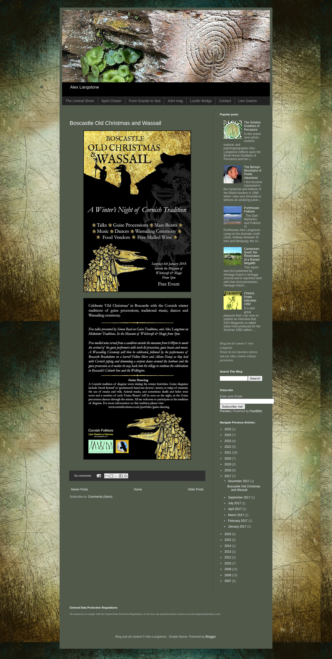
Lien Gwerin (247, 101)
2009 (228, 569)
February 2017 (238, 521)
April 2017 (235, 509)
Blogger (211, 636)
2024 (228, 435)
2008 (228, 575)
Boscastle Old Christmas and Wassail (115, 123)
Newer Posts (79, 489)
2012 (228, 557)
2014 (228, 546)
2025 (228, 429)
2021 (228, 452)
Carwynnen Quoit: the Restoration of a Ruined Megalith (251, 256)
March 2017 (236, 515)
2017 (228, 476)
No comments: (83, 475)
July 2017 (235, 503)
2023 (228, 441)
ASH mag (175, 101)
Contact (225, 101)
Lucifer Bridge (201, 101)
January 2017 (237, 526)
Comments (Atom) (100, 496)
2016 (228, 534)
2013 (228, 551)
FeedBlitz (256, 411)
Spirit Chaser (111, 101)
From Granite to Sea (145, 101)
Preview (225, 411)
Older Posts (196, 489)
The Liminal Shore (80, 101)
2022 (228, 447)
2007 (228, 581)
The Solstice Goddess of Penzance (252, 126)
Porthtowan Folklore (251, 209)
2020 (228, 458)
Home (138, 489)
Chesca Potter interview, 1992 (250, 298)
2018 (228, 470)
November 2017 (239, 481)
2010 (228, 563)
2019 (228, 464)
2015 (228, 540)
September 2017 (239, 497)
